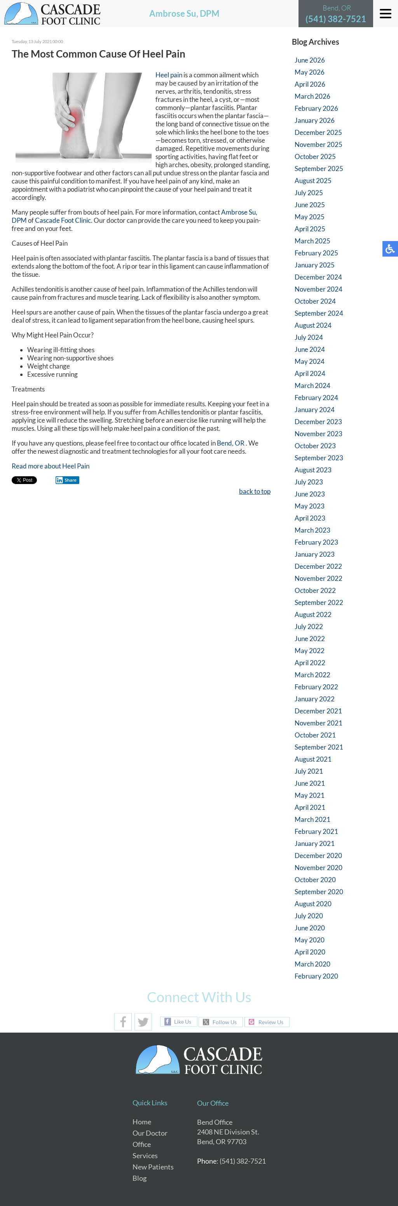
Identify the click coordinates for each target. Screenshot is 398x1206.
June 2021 (310, 783)
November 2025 (318, 144)
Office (142, 1144)
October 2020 (315, 880)
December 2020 (318, 855)
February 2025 (316, 253)
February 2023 (316, 542)
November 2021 (318, 723)
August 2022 (313, 614)
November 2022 (318, 578)
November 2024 (318, 289)
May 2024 (310, 361)
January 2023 (315, 554)
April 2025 (310, 229)
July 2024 (309, 337)
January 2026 (315, 120)
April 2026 (310, 84)
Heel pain (168, 75)
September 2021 (319, 747)
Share (66, 480)
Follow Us (225, 1022)
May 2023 (310, 506)
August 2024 (313, 325)
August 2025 (313, 181)
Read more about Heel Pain (50, 466)
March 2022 (312, 675)
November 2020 (318, 867)
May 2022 (310, 651)
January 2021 (315, 843)
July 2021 (309, 771)
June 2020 (310, 928)
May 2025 (310, 217)
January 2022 (315, 699)
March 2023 (312, 530)
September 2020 (319, 892)
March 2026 (312, 96)
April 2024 (310, 373)
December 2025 (318, 132)
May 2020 (310, 940)
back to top (255, 492)
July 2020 (309, 916)
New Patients (153, 1166)
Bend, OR (230, 443)
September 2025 (319, 168)
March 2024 (312, 385)
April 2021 (310, 807)
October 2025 (315, 156)
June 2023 (310, 494)
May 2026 (310, 72)
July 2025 (309, 193)
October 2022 (315, 590)
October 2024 (315, 301)
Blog (140, 1178)
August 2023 (313, 470)
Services (145, 1155)
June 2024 (310, 349)
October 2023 (315, 446)
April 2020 (310, 952)
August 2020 (313, 904)
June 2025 (310, 205)
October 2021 (315, 735)
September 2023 (319, 458)
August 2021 (313, 759)
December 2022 (318, 566)
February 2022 (316, 687)
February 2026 (316, 108)
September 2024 (319, 313)
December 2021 (318, 711)
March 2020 (312, 964)
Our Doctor (150, 1133)
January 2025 (315, 265)
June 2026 (310, 60)
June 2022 (310, 638)
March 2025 (312, 241)
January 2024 (315, 409)
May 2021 (310, 795)
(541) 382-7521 (335, 19)
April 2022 (310, 663)
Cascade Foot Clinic (63, 221)
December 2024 (318, 277)
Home (142, 1121)
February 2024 (316, 397)
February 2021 (316, 831)
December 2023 (318, 422)
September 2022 (319, 602)
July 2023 (309, 482)
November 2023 (318, 434)
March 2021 (312, 819)
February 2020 (316, 976)
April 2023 (310, 518)
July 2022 (309, 626)
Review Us (270, 1022)
